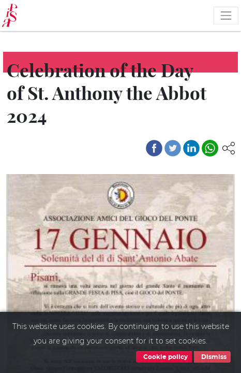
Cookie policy (164, 357)
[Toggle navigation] (226, 15)
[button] (228, 147)
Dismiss (212, 357)
